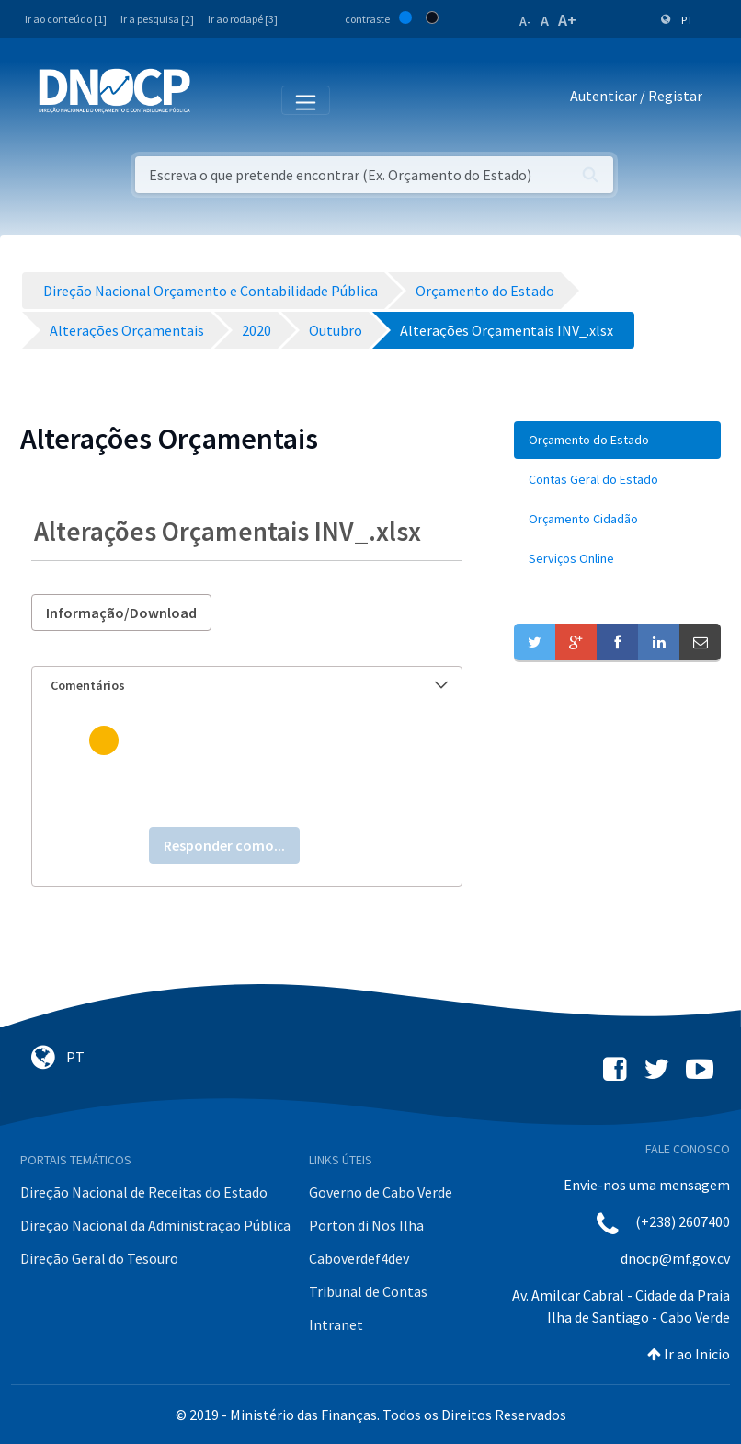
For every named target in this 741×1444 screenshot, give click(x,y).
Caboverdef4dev (359, 1258)
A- (525, 21)
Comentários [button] (249, 685)
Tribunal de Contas (368, 1291)
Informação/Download (121, 612)
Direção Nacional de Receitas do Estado (144, 1192)
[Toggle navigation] (214, 99)
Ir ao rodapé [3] (243, 19)
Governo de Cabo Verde (380, 1192)
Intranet (336, 1324)
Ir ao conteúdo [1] (66, 19)
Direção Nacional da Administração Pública (155, 1225)
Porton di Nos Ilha (366, 1225)
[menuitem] (617, 440)
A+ (567, 19)
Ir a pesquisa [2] (157, 19)
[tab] (247, 686)
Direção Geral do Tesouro (99, 1258)
